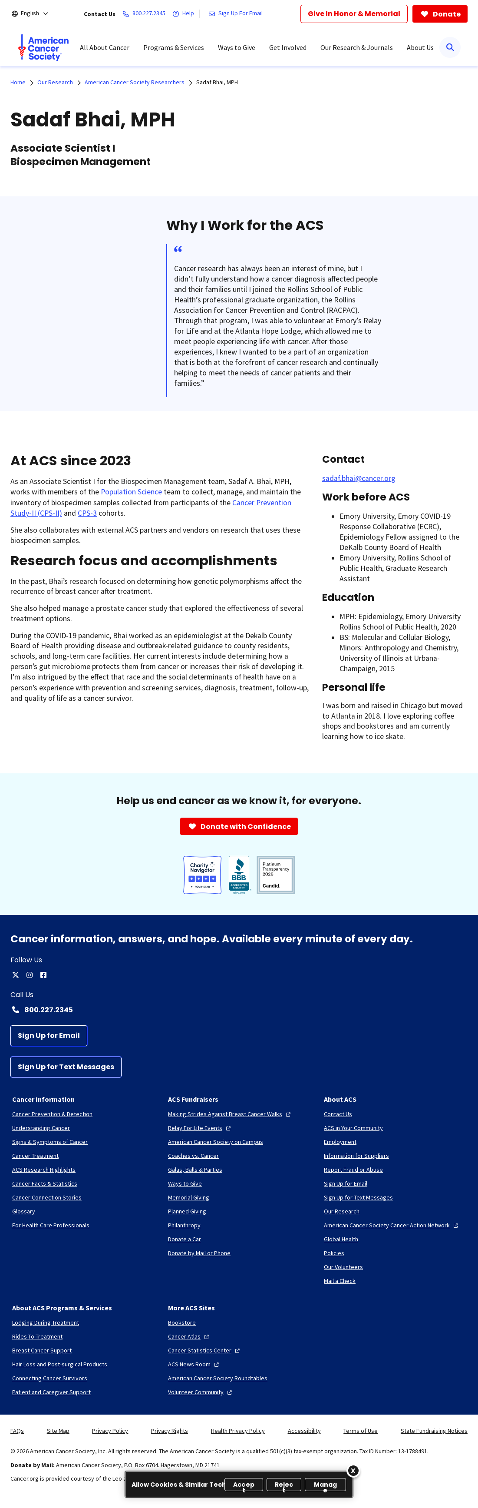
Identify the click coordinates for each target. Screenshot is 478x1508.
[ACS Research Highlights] (44, 1169)
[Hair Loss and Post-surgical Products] (59, 1364)
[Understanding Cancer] (41, 1128)
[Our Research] (341, 1211)
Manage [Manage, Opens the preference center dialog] (325, 1485)
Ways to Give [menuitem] (236, 47)
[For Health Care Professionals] (50, 1225)
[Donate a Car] (184, 1239)
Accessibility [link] (304, 1431)
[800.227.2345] (146, 14)
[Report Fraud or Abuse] (353, 1169)
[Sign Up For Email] (237, 14)
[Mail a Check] (340, 1281)
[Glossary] (23, 1211)
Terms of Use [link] (360, 1431)
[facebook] (43, 975)
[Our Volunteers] (343, 1267)
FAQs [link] (17, 1431)
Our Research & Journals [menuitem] (356, 47)
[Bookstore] (182, 1322)
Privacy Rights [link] (169, 1431)
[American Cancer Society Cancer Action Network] (392, 1225)
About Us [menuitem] (420, 47)
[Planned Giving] (187, 1211)
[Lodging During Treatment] (45, 1322)
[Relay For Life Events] (200, 1128)
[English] (36, 14)
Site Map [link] (58, 1431)
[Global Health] (341, 1239)
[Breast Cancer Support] (42, 1350)
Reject (284, 1485)
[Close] (353, 1471)
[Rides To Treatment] (37, 1336)
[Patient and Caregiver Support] (51, 1392)
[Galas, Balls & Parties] (195, 1169)
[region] (239, 1484)
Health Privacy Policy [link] (238, 1431)
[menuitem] (43, 47)
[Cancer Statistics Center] (205, 1350)
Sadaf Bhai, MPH (217, 82)
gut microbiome (65, 666)
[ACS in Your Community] (353, 1128)
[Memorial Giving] (188, 1197)
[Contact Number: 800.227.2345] (239, 1009)
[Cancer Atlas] (189, 1336)
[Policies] (334, 1253)
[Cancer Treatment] (35, 1155)
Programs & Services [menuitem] (173, 47)
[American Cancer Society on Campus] (215, 1142)
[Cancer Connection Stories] (47, 1197)
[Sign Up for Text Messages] (66, 1067)
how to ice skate (376, 736)
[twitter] (15, 975)
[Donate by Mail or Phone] (199, 1253)
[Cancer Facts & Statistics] (44, 1183)
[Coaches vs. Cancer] (193, 1155)
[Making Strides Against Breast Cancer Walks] (230, 1114)
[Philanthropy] (184, 1225)
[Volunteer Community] (201, 1392)
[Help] (185, 14)
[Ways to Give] (185, 1183)
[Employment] (340, 1142)
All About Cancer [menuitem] (104, 47)
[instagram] (29, 975)
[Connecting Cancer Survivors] (49, 1378)
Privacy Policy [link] (110, 1431)
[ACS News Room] (194, 1364)
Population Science (131, 492)
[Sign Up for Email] (48, 1035)
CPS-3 (87, 513)
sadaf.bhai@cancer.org (359, 478)
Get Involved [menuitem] (288, 47)
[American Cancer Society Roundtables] (217, 1378)
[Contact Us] (338, 1114)
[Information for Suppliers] (356, 1155)
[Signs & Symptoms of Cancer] (50, 1142)
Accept (243, 1485)
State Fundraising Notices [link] (434, 1431)
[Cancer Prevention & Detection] (52, 1114)
